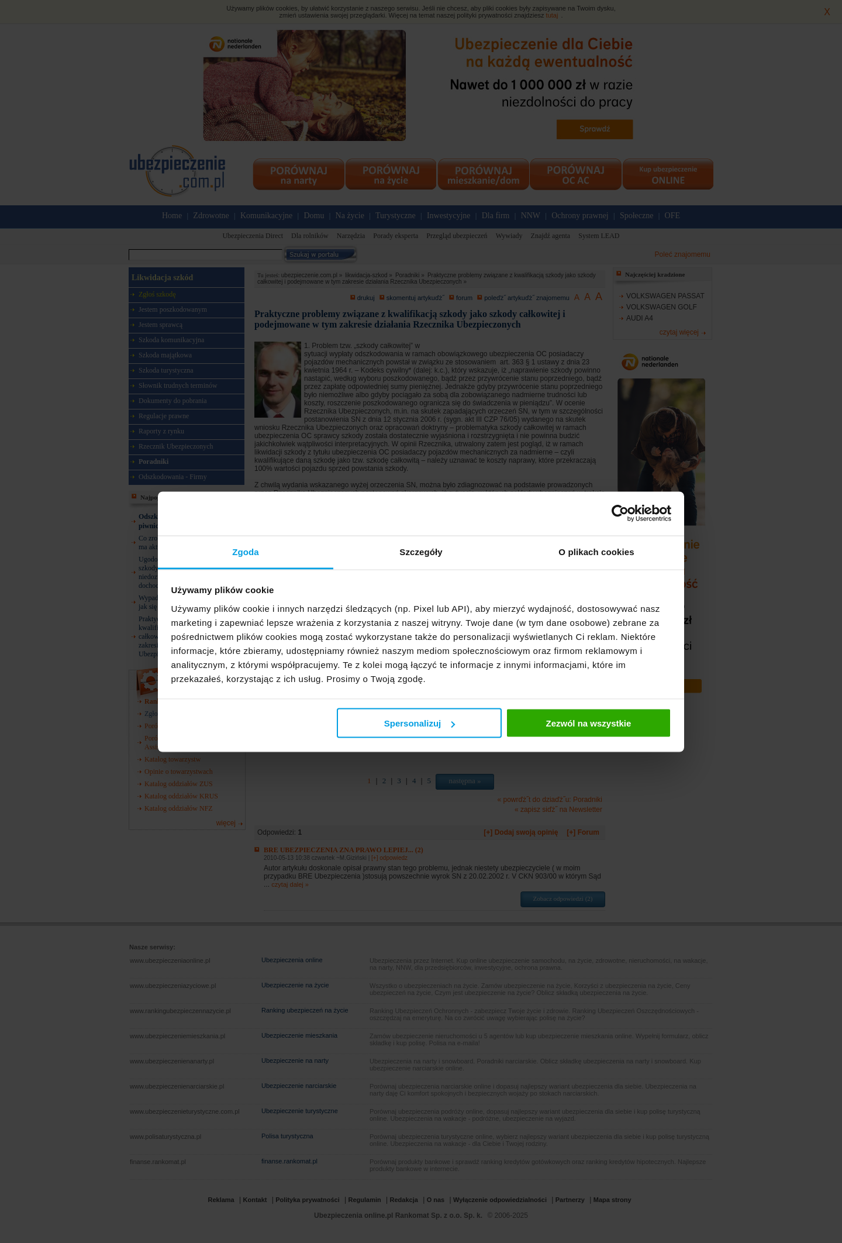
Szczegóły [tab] (420, 551)
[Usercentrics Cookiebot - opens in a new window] (620, 513)
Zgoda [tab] (245, 551)
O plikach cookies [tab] (596, 551)
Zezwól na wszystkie (588, 723)
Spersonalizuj (419, 723)
